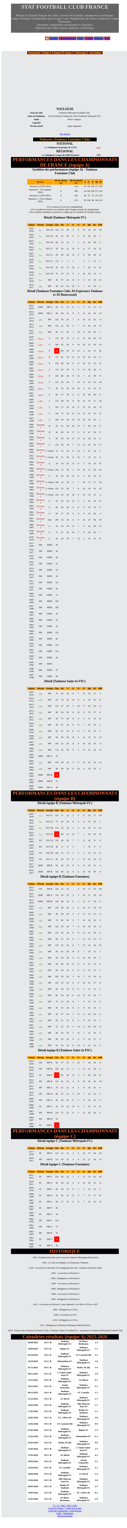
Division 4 (40, 463)
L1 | (54, 1505)
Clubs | (59, 1513)
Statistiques (68, 1513)
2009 (98, 147)
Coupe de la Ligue (73, 1508)
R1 (40, 230)
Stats (107, 38)
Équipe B (58, 52)
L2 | (58, 1505)
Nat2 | (69, 1505)
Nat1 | (63, 1505)
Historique (81, 52)
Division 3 (40, 450)
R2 (40, 828)
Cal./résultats (95, 52)
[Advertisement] (65, 80)
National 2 (40, 425)
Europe (53, 38)
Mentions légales (64, 1516)
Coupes (88, 38)
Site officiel (65, 134)
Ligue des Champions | (58, 1511)
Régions (98, 38)
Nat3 (75, 1505)
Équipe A (47, 52)
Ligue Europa (75, 1511)
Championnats (67, 38)
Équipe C (69, 52)
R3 (40, 815)
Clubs (80, 38)
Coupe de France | (56, 1508)
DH (40, 286)
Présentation (34, 52)
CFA (41, 344)
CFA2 (40, 338)
